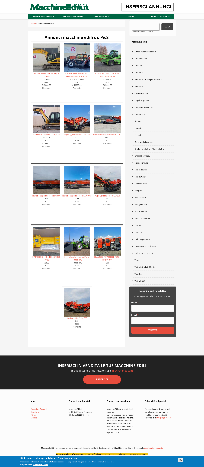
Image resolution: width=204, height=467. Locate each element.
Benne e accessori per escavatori (148, 79)
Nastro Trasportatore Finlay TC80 (46, 196)
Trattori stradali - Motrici (145, 267)
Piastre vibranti (141, 211)
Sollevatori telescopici (144, 253)
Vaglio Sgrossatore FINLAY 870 (107, 196)
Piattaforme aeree (142, 218)
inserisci (102, 379)
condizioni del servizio (153, 448)
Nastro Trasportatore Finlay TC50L (107, 134)
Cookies (33, 418)
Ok (180, 461)
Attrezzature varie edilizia (145, 51)
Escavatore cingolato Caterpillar (46, 134)
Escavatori (139, 128)
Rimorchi (138, 232)
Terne (137, 260)
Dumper (138, 121)
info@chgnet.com (122, 370)
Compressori (140, 114)
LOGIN (131, 16)
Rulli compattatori (142, 239)
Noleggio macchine (73, 16)
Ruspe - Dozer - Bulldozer (145, 246)
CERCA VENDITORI (102, 16)
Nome (134, 302)
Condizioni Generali (38, 409)
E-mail (134, 315)
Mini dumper (140, 177)
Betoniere (139, 86)
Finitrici (138, 135)
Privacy (33, 415)
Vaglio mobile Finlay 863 (77, 318)
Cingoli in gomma (142, 100)
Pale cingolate (140, 197)
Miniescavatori (141, 183)
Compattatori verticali (144, 107)
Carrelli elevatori (141, 93)
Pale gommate (141, 204)
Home (33, 23)
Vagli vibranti (140, 281)
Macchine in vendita (43, 16)
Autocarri (138, 65)
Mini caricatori (141, 170)
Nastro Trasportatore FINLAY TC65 (76, 196)
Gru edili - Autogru (142, 156)
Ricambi (138, 225)
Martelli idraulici (141, 163)
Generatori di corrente (144, 142)
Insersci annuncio (160, 16)
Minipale (138, 190)
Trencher (138, 274)
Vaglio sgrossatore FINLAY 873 (77, 134)
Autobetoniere (141, 58)
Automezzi (139, 72)
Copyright (34, 412)
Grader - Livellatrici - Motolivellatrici (149, 149)
